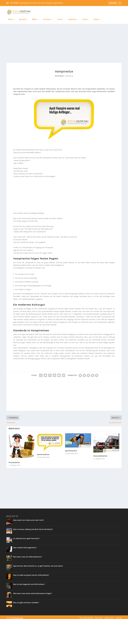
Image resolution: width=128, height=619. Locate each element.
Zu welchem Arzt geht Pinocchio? (26, 537)
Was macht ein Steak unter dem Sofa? (28, 518)
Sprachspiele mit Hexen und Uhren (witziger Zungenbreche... (42, 3)
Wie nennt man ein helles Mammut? (27, 555)
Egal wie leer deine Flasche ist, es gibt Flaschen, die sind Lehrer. (38, 564)
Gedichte (72, 16)
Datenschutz (109, 616)
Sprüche (22, 16)
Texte (59, 16)
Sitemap (119, 616)
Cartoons (47, 16)
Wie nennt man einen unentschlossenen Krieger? (32, 592)
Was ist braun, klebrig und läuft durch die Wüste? (33, 528)
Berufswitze (59, 74)
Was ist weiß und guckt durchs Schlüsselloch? (31, 573)
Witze (10, 16)
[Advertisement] (64, 41)
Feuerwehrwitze (100, 454)
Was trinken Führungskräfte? (24, 546)
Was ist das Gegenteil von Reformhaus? (29, 583)
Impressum (99, 616)
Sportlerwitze (71, 449)
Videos (96, 16)
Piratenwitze (14, 461)
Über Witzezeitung (86, 616)
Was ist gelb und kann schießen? (26, 601)
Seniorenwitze (43, 453)
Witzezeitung (17, 616)
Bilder (34, 16)
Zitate (85, 16)
